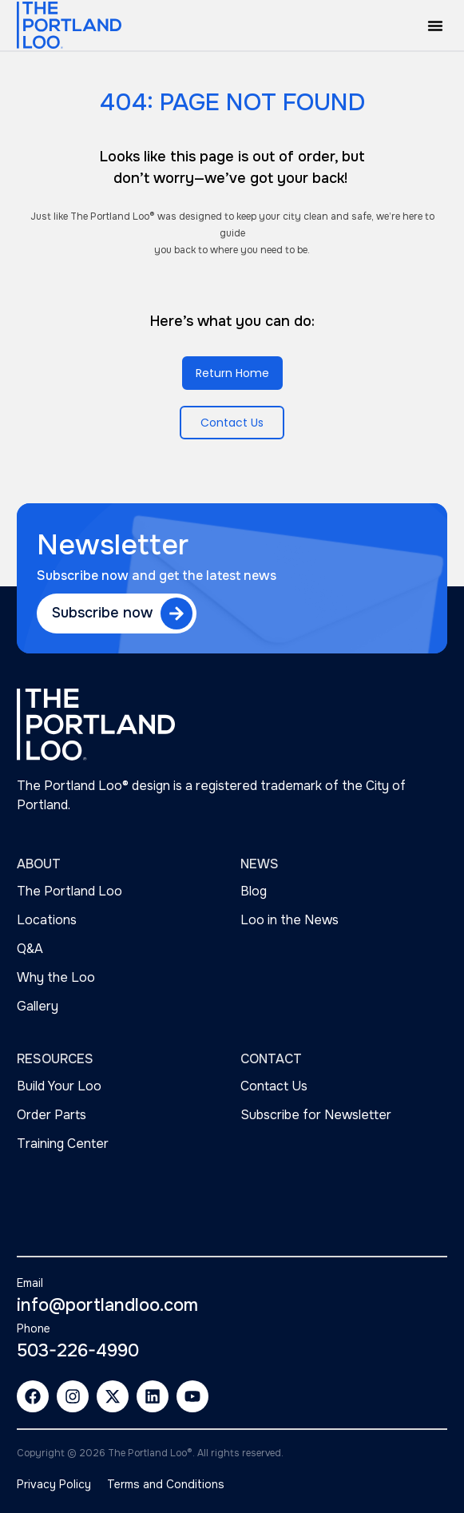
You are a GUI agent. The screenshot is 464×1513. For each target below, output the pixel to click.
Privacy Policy (54, 1484)
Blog (253, 891)
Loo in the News (289, 919)
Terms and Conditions (165, 1484)
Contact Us (273, 1086)
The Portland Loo (69, 891)
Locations (47, 919)
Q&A (30, 948)
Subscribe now (102, 612)
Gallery (37, 1006)
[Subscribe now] (176, 613)
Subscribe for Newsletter (315, 1114)
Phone (33, 1328)
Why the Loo (56, 977)
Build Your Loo (59, 1086)
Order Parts (51, 1114)
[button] (435, 26)
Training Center (63, 1143)
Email (30, 1283)
